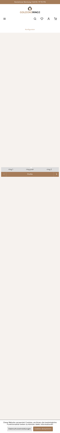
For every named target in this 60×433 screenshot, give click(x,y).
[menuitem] (4, 19)
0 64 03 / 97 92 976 (39, 2)
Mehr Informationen (44, 424)
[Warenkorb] (55, 19)
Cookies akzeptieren (43, 429)
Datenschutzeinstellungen (19, 429)
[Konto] (48, 19)
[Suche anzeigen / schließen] (35, 19)
